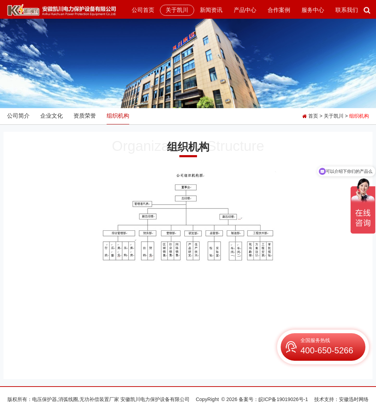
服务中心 (313, 10)
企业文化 (51, 116)
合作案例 (279, 10)
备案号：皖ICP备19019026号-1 (273, 399)
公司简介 (18, 116)
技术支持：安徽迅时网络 (341, 399)
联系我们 (346, 10)
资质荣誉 (84, 116)
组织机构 (118, 116)
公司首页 (143, 10)
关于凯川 (177, 10)
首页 (313, 116)
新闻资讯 (211, 10)
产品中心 (245, 10)
